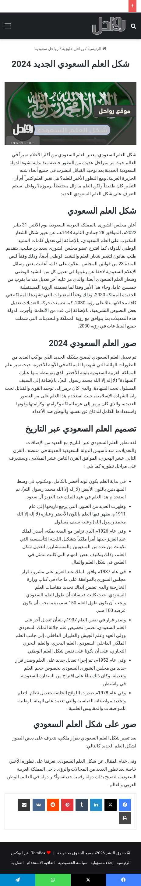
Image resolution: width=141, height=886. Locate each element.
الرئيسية (96, 48)
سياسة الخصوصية (72, 862)
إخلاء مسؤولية (102, 862)
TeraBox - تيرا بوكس (28, 853)
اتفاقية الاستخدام (41, 862)
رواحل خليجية (73, 48)
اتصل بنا (17, 862)
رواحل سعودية (46, 48)
